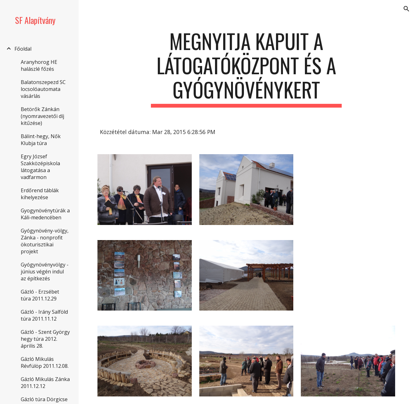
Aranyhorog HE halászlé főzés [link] (39, 65)
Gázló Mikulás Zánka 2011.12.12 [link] (45, 383)
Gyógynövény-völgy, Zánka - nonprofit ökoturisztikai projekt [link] (45, 241)
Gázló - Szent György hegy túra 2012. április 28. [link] (45, 338)
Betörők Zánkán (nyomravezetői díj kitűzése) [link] (42, 116)
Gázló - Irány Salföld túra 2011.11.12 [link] (44, 315)
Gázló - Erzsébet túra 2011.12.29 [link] (40, 295)
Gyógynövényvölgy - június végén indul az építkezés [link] (45, 271)
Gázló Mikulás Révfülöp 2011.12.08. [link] (45, 362)
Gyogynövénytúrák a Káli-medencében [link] (45, 214)
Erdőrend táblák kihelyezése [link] (40, 194)
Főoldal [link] (22, 48)
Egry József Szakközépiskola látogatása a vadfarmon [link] (40, 167)
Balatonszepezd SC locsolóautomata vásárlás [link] (43, 89)
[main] (246, 68)
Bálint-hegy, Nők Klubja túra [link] (41, 140)
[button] (406, 8)
